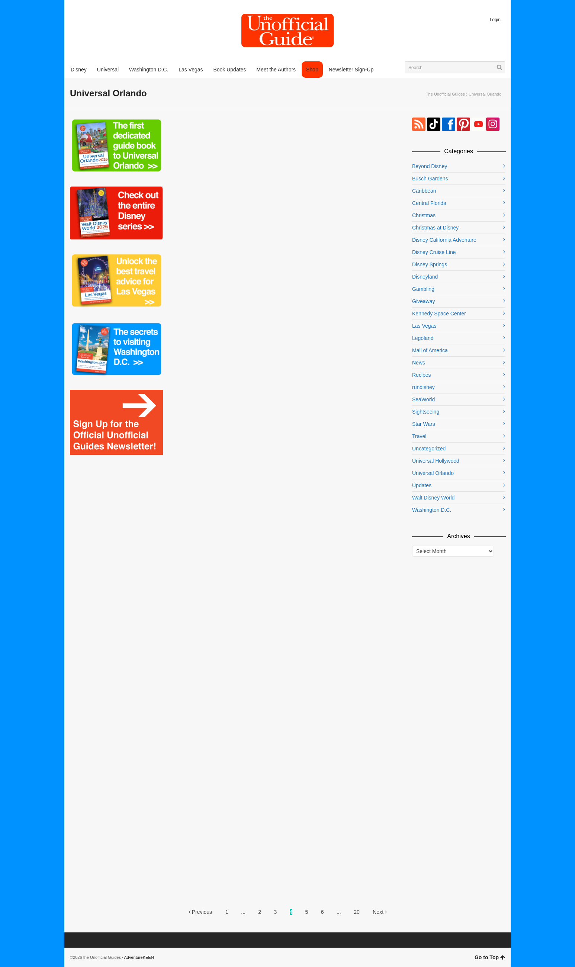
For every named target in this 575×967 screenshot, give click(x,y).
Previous (200, 912)
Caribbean (424, 191)
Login (495, 19)
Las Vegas (424, 326)
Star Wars (423, 424)
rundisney (423, 387)
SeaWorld (423, 399)
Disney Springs (429, 264)
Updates (421, 485)
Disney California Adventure (444, 240)
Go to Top (490, 957)
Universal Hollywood (435, 461)
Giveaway (423, 301)
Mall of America (430, 350)
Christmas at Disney (435, 228)
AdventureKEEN (139, 957)
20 (357, 912)
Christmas (424, 215)
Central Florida (429, 203)
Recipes (421, 375)
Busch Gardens (430, 178)
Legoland (423, 338)
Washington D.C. (431, 510)
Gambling (423, 289)
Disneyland (425, 277)
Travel (419, 436)
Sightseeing (425, 412)
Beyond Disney (429, 166)
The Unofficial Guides (445, 94)
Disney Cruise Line (434, 252)
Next (380, 912)
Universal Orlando (433, 473)
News (418, 363)
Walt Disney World (433, 498)
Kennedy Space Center (439, 314)
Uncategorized (429, 449)
